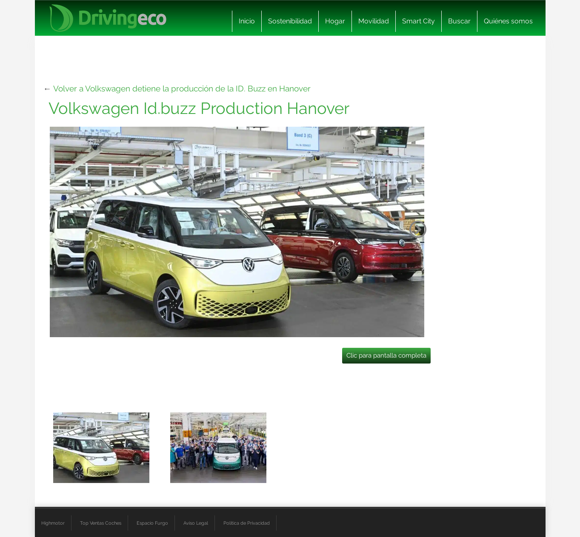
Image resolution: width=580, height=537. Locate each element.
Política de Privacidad (246, 523)
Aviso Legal (195, 523)
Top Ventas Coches (100, 523)
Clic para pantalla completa (386, 355)
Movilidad (373, 21)
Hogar (335, 21)
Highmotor (53, 523)
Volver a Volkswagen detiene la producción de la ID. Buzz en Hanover (182, 88)
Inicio (247, 21)
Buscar (459, 21)
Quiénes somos (508, 21)
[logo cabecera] (107, 18)
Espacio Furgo (152, 523)
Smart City (418, 21)
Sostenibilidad (290, 21)
